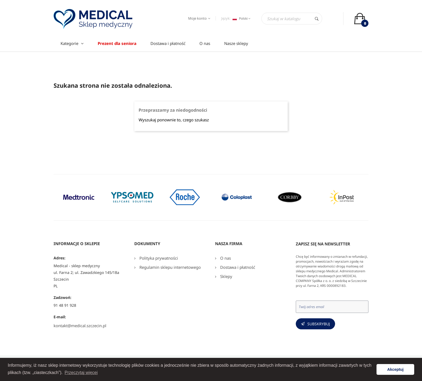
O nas (225, 258)
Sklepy (225, 276)
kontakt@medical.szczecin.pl (80, 325)
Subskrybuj (318, 323)
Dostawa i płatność (237, 267)
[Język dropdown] (241, 18)
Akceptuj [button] (395, 369)
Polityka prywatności (158, 258)
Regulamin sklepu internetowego (169, 267)
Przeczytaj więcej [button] (81, 372)
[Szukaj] (292, 18)
